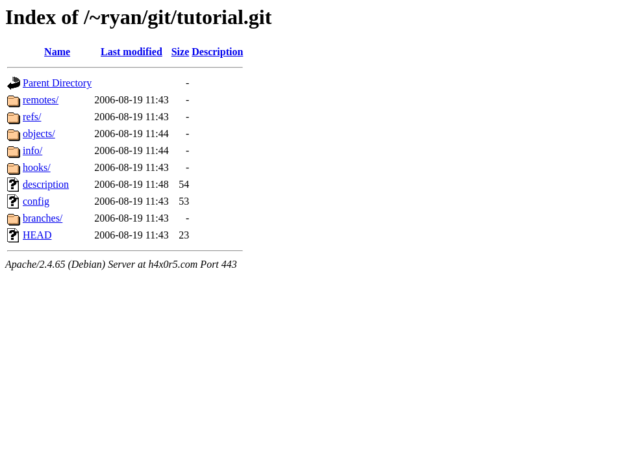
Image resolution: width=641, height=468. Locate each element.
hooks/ (37, 167)
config (36, 201)
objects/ (39, 133)
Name (57, 51)
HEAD (37, 234)
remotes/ (40, 99)
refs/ (32, 116)
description (46, 184)
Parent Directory (57, 82)
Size (180, 51)
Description (217, 51)
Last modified (131, 51)
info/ (32, 150)
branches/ (42, 218)
